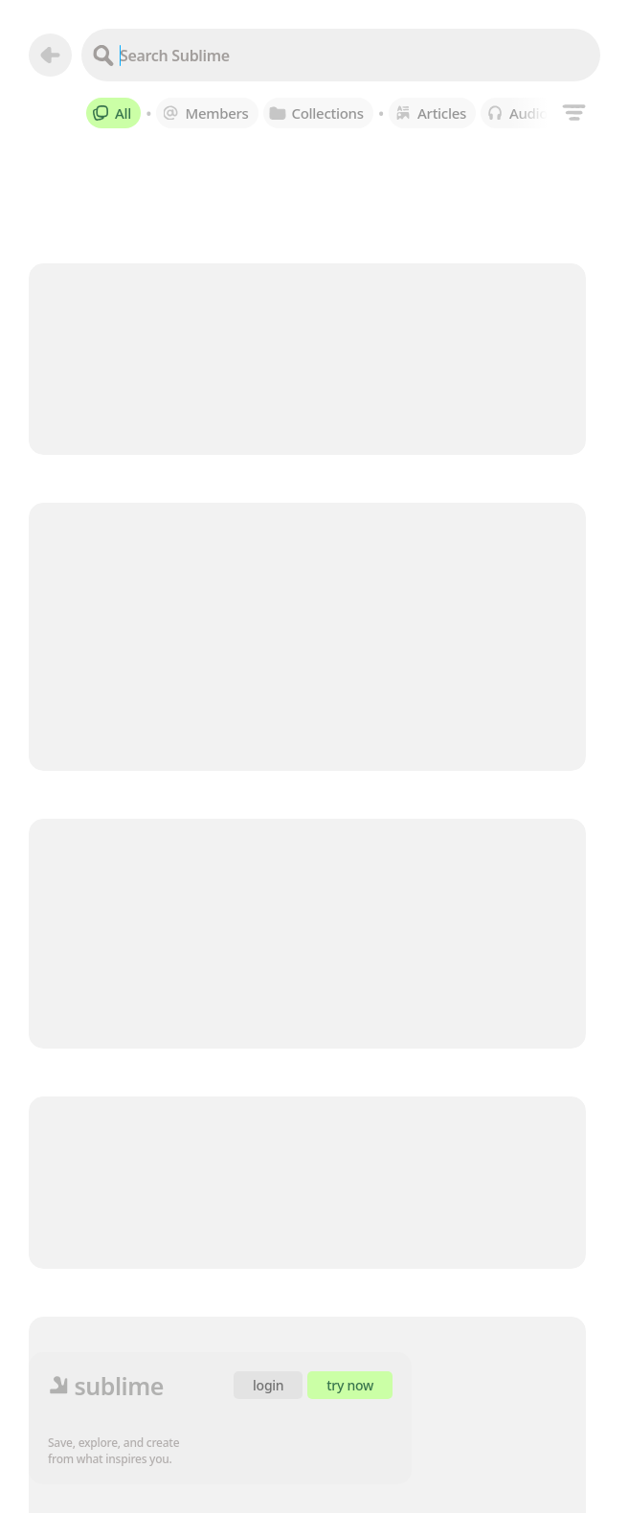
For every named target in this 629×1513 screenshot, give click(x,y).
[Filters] (573, 112)
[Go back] (50, 55)
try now (349, 1385)
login (268, 1385)
